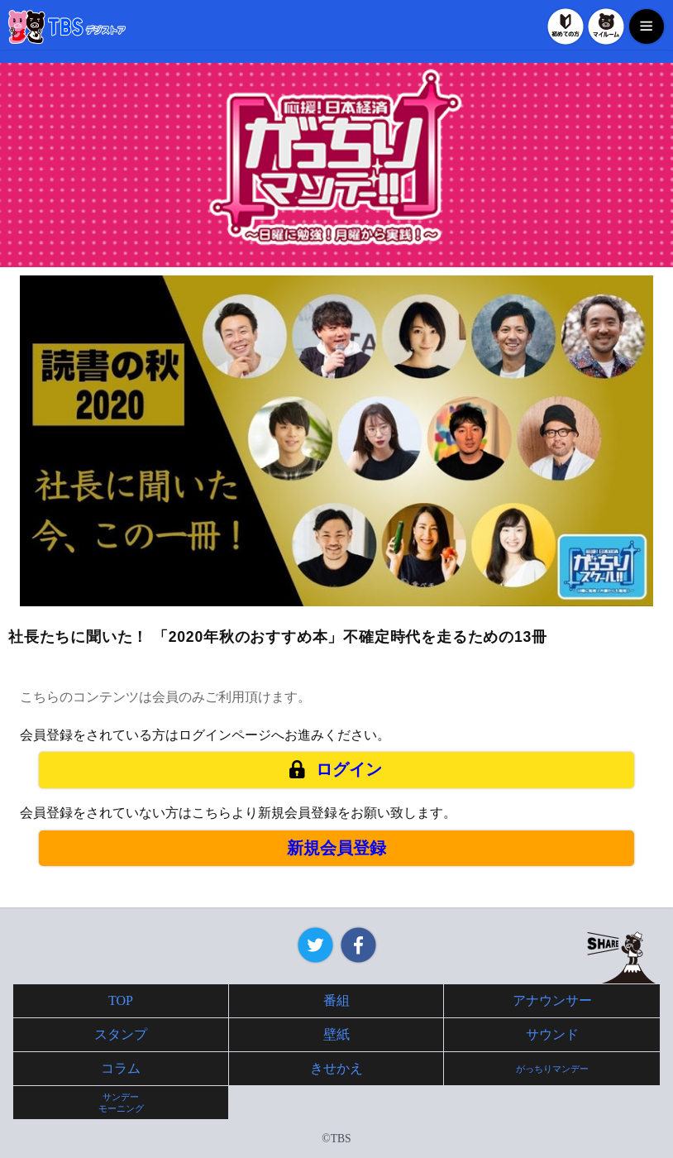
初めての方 (565, 26)
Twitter (315, 945)
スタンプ (120, 1034)
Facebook (358, 945)
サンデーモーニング (121, 1102)
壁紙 (336, 1034)
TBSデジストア (67, 27)
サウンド (552, 1034)
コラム (121, 1068)
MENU (646, 26)
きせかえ (336, 1068)
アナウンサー (552, 1000)
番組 (336, 1000)
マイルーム (606, 26)
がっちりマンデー (552, 1069)
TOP (120, 1000)
